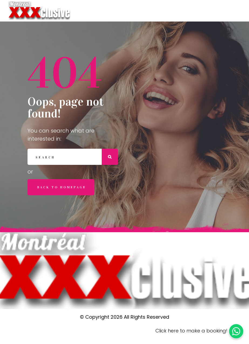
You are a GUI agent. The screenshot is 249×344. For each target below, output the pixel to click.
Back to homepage (61, 187)
